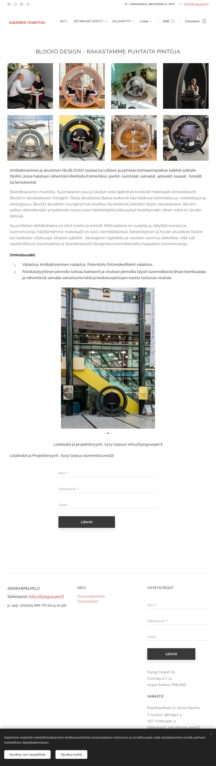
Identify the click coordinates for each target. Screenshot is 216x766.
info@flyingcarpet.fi (196, 4)
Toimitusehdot (87, 601)
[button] (169, 21)
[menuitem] (62, 21)
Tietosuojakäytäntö (91, 596)
